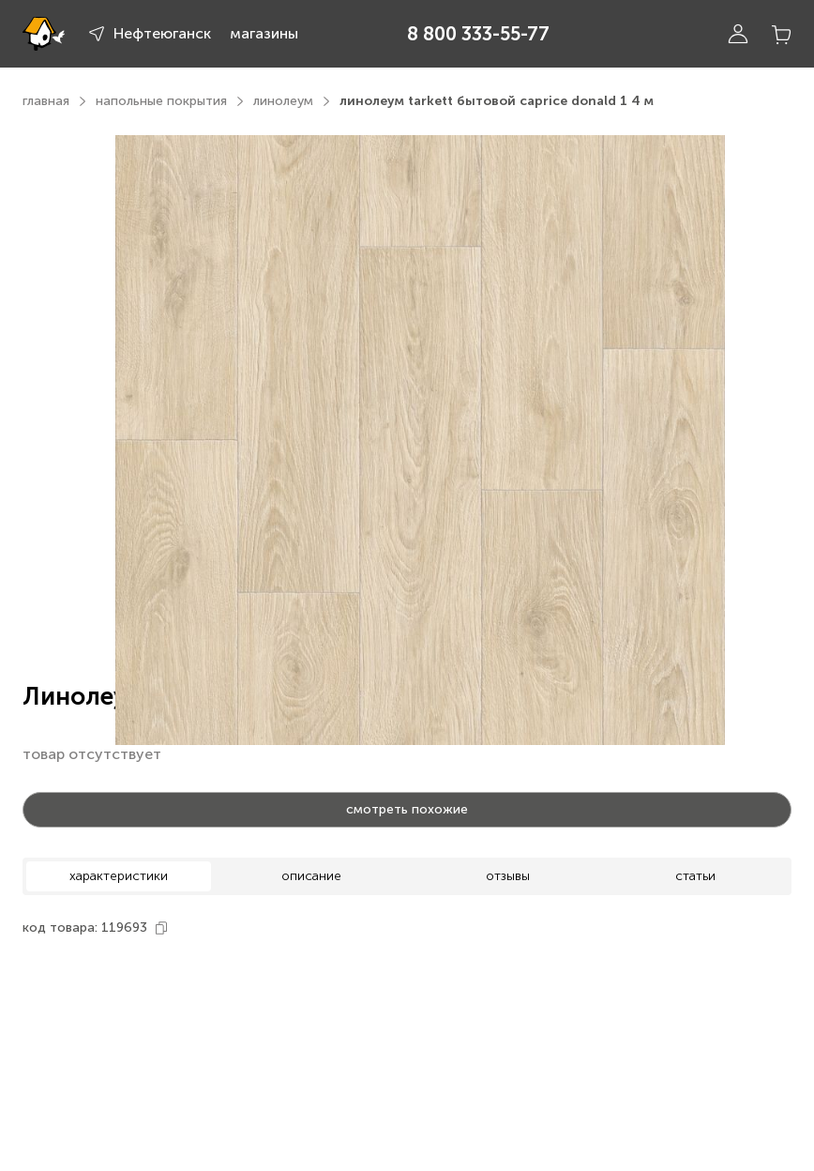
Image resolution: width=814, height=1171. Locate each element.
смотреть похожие (407, 809)
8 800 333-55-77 (478, 34)
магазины (264, 33)
